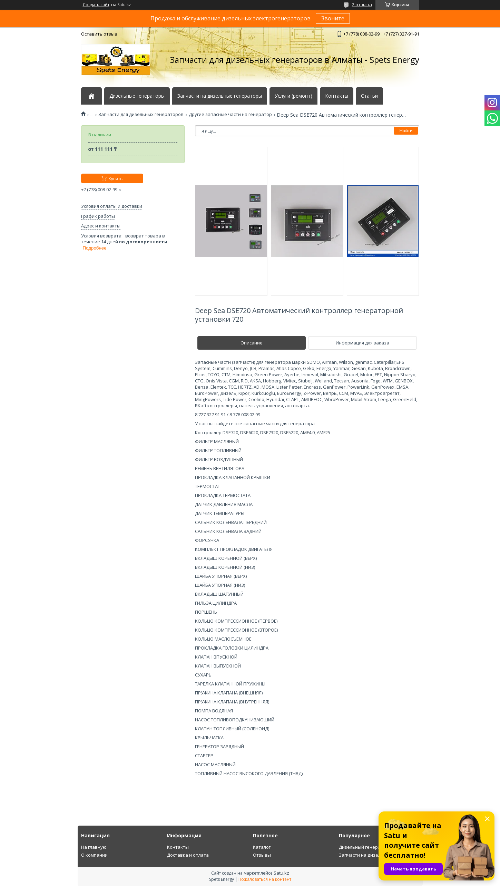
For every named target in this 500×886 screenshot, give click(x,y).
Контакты (336, 96)
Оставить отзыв (99, 34)
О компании (94, 855)
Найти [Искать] (405, 130)
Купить (115, 178)
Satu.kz (281, 873)
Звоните (332, 18)
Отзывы (262, 855)
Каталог (262, 847)
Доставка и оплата (188, 855)
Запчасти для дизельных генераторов (141, 114)
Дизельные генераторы (137, 96)
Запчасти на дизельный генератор (378, 855)
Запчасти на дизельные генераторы (219, 96)
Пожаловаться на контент (264, 879)
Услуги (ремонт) (293, 96)
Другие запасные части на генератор (230, 114)
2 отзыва (362, 4)
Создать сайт (96, 4)
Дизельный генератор (364, 847)
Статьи (369, 96)
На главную (94, 847)
